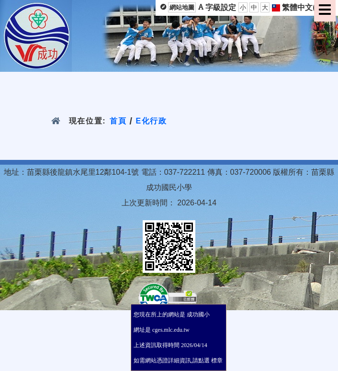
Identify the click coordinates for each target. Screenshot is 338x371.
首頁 (118, 121)
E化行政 (151, 121)
